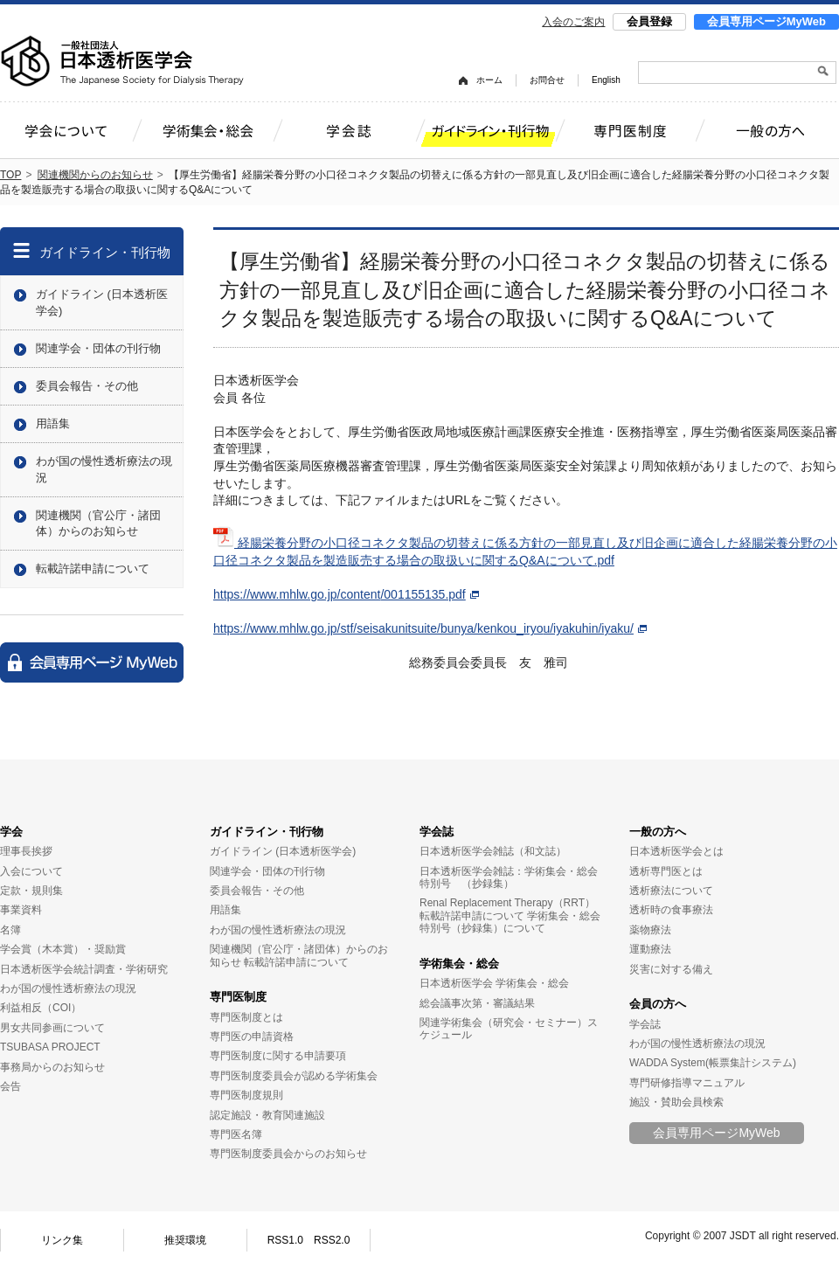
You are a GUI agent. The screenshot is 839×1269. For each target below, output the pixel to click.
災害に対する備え (671, 969)
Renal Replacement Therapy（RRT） (507, 903)
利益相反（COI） (40, 1008)
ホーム (489, 80)
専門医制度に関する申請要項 (278, 1056)
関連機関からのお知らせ (95, 175)
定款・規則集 (31, 890)
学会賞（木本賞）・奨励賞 (63, 949)
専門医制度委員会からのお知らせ (288, 1154)
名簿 (10, 930)
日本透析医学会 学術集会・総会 (494, 983)
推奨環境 (185, 1240)
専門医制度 (238, 996)
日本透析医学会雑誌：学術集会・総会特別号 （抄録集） (509, 877)
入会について (31, 871)
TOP (10, 175)
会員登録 (649, 21)
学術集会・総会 (459, 963)
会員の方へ (657, 1003)
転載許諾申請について (92, 568)
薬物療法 (650, 930)
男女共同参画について (52, 1028)
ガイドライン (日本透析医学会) (102, 302)
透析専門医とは (666, 871)
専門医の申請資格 (252, 1036)
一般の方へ (657, 831)
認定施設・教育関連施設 (267, 1115)
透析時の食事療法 (671, 910)
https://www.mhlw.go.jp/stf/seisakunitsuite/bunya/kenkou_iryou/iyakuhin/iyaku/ (430, 628)
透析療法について (671, 890)
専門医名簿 (236, 1134)
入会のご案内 (573, 22)
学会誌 (437, 831)
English (606, 80)
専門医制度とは (246, 1017)
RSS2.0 (332, 1240)
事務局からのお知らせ (52, 1067)
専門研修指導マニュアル (687, 1083)
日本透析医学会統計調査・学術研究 (84, 969)
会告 (10, 1086)
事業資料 (21, 910)
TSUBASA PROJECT (50, 1047)
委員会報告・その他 (87, 385)
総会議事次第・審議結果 (477, 1003)
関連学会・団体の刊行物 (98, 348)
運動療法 (650, 949)
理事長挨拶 (26, 851)
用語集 (53, 423)
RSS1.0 (285, 1240)
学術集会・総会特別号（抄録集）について (510, 922)
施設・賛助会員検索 (676, 1102)
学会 (11, 831)
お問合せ (547, 80)
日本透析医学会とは (676, 851)
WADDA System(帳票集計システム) (712, 1063)
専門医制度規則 (246, 1095)
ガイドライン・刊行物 (104, 252)
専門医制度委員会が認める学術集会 (294, 1076)
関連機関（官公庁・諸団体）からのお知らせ (98, 523)
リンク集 (62, 1240)
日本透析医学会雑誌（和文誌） (493, 851)
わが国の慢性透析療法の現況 (104, 468)
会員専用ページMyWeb (766, 21)
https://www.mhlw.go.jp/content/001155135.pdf (346, 594)
